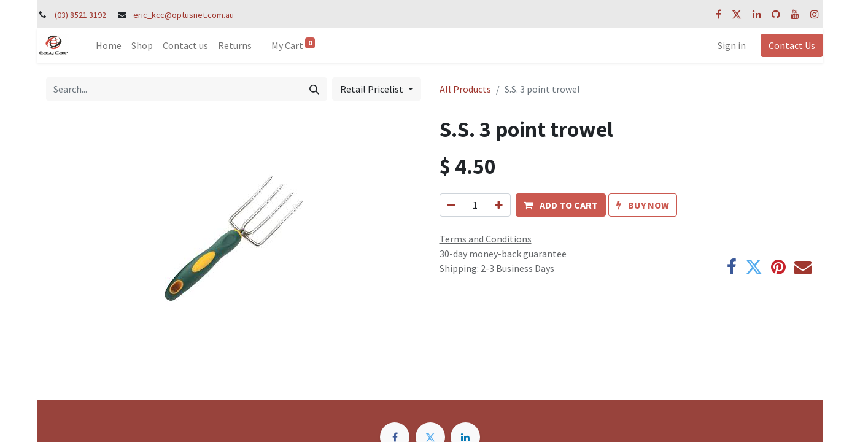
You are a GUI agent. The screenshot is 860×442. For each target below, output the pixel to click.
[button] (561, 205)
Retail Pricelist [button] (372, 89)
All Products (465, 89)
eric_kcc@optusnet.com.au (183, 14)
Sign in (732, 45)
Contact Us (792, 45)
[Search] (314, 89)
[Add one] (499, 205)
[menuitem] (108, 45)
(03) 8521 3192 (80, 14)
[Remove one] (451, 205)
